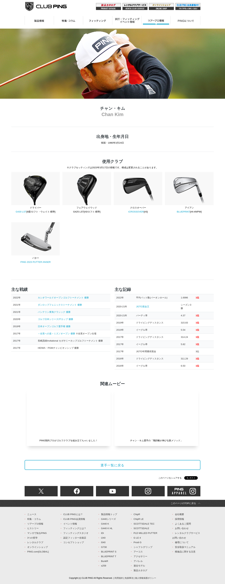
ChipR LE (139, 519)
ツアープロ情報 (35, 523)
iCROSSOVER (136, 211)
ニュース (31, 514)
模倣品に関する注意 (185, 551)
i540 (103, 542)
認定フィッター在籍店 (74, 537)
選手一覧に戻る (112, 465)
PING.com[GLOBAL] (38, 551)
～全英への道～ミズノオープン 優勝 (56, 333)
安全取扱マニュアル (185, 547)
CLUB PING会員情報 (74, 519)
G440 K (105, 523)
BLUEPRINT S (108, 551)
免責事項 (129, 578)
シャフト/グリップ (143, 547)
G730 (104, 547)
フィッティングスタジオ (75, 533)
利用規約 (119, 578)
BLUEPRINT (183, 211)
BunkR (104, 561)
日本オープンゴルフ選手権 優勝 (54, 326)
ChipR (137, 514)
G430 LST (21, 211)
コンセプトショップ (73, 542)
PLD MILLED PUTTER (145, 533)
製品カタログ (140, 570)
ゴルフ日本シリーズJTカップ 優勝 (55, 319)
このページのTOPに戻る (183, 503)
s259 (103, 565)
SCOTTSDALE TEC (144, 523)
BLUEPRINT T (108, 556)
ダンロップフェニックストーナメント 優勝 (60, 304)
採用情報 (179, 519)
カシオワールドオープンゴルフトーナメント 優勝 (63, 297)
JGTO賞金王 (142, 306)
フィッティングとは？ (74, 528)
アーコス (138, 551)
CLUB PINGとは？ (73, 514)
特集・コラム (34, 519)
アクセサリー (140, 556)
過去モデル (139, 565)
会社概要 (179, 514)
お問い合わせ (182, 528)
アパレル (138, 561)
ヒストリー (33, 528)
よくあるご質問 (183, 523)
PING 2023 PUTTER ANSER (35, 262)
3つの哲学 (32, 537)
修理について (182, 542)
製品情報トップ (109, 514)
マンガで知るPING (37, 533)
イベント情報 (70, 523)
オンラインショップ (37, 547)
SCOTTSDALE (141, 528)
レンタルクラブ (35, 542)
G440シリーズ (108, 519)
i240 (103, 537)
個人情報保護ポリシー (145, 578)
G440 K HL (107, 528)
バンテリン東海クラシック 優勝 (54, 312)
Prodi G (138, 542)
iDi (102, 533)
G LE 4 (137, 537)
